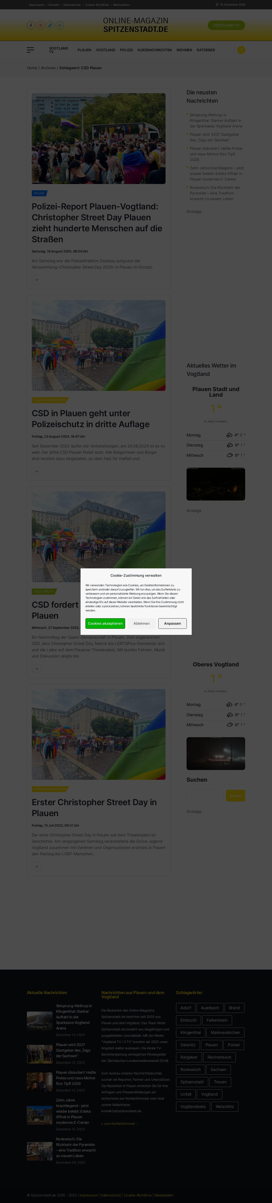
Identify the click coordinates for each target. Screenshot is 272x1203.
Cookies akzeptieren (105, 623)
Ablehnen (142, 623)
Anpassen (172, 623)
